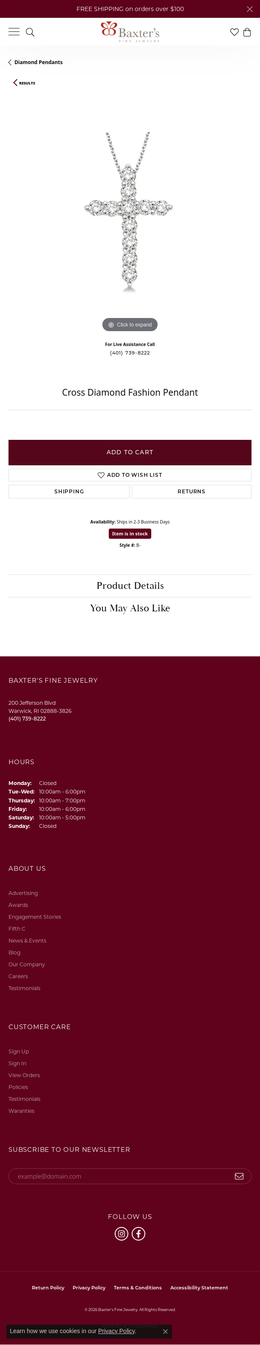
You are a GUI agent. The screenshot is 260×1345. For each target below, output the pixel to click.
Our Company (26, 964)
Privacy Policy (89, 1288)
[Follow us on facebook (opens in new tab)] (138, 1234)
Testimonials (24, 988)
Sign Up (18, 1051)
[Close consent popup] (165, 1331)
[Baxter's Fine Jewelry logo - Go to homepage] (130, 31)
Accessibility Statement (199, 1288)
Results (27, 83)
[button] (30, 31)
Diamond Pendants (38, 62)
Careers (18, 976)
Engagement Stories (34, 917)
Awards (18, 905)
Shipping (69, 491)
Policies (18, 1087)
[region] (130, 213)
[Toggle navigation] (14, 31)
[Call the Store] (27, 718)
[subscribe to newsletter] (239, 1176)
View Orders (24, 1075)
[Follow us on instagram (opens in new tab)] (121, 1234)
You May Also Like (130, 608)
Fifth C (16, 929)
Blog (14, 952)
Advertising (23, 893)
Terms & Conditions (138, 1288)
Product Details (130, 586)
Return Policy (48, 1288)
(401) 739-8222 (130, 353)
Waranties (21, 1111)
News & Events (27, 940)
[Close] (249, 9)
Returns (192, 491)
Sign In (17, 1063)
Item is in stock (130, 533)
